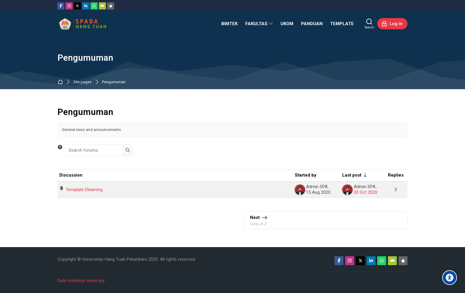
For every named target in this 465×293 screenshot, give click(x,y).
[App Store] (110, 5)
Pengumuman (113, 82)
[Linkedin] (85, 5)
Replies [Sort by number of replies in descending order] (396, 175)
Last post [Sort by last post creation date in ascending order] (352, 175)
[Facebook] (60, 5)
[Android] (102, 5)
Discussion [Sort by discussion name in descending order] (70, 175)
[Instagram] (69, 5)
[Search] (369, 23)
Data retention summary (81, 280)
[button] (60, 150)
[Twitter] (77, 5)
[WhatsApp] (94, 5)
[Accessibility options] (449, 277)
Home (62, 82)
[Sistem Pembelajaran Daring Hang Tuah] (82, 24)
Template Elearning (84, 189)
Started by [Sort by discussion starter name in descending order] (305, 175)
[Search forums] (94, 150)
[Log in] (392, 23)
